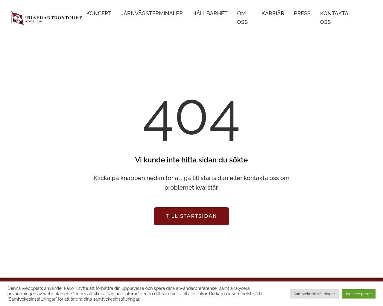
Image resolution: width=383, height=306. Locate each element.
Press (302, 13)
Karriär (273, 13)
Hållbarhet (210, 13)
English (359, 18)
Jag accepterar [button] (358, 294)
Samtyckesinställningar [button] (314, 294)
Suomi (368, 18)
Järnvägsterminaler (152, 13)
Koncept (99, 13)
